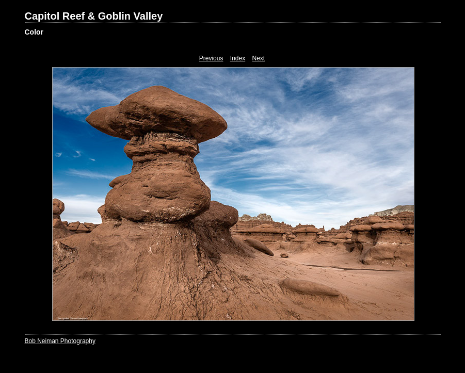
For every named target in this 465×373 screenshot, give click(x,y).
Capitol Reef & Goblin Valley (94, 16)
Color (34, 32)
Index (237, 58)
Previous (211, 58)
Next (258, 58)
